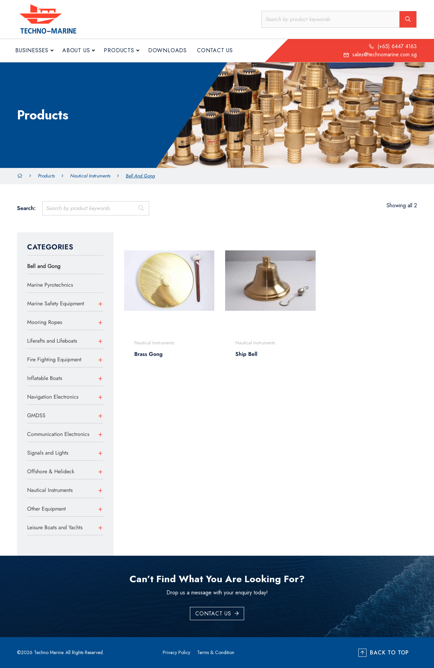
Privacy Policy (176, 652)
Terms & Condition (215, 652)
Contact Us (215, 50)
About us (76, 50)
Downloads (167, 50)
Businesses (31, 50)
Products (119, 50)
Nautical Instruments (90, 175)
